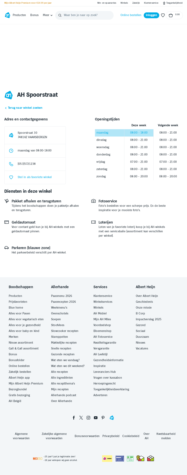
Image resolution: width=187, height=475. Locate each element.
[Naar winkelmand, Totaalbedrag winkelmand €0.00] (174, 15)
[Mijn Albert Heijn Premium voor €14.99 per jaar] (27, 3)
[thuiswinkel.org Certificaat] (140, 458)
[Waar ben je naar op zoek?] (84, 15)
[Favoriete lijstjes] (163, 15)
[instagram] (88, 417)
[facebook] (74, 417)
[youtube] (96, 417)
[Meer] (48, 15)
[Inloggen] (151, 15)
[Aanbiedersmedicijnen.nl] (130, 458)
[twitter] (81, 417)
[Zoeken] (60, 15)
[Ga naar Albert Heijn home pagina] (7, 15)
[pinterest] (103, 417)
